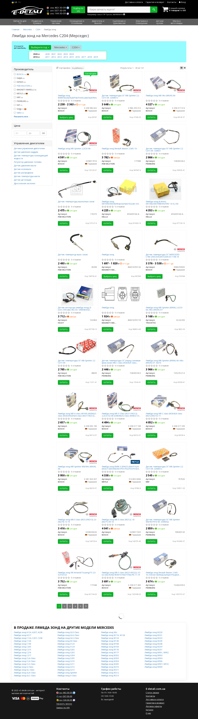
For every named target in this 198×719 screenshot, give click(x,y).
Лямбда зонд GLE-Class (68, 632)
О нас (148, 713)
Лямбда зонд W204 (110, 661)
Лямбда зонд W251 (153, 649)
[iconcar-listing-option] (184, 67)
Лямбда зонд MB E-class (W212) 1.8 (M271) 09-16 (118, 521)
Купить (108, 117)
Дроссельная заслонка (24, 183)
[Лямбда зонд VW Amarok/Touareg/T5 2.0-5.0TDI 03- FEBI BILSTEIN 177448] (77, 560)
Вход (182, 2)
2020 (47, 54)
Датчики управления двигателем (29, 148)
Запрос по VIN (63, 707)
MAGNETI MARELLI (25, 89)
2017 (83, 57)
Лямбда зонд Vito (109, 632)
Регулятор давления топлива (27, 162)
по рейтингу (77, 68)
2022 (59, 54)
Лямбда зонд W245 (153, 641)
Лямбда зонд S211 (66, 664)
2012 (53, 57)
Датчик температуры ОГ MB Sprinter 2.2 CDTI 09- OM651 (164, 149)
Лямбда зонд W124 (110, 638)
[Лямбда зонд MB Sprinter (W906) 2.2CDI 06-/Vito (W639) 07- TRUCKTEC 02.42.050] (165, 295)
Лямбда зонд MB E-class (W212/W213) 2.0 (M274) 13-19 (77, 521)
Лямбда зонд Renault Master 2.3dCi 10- (119, 148)
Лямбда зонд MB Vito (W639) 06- (161, 95)
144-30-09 (56, 13)
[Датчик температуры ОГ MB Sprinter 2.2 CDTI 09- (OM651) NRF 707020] (165, 454)
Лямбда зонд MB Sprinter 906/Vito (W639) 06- (77, 468)
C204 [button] (75, 47)
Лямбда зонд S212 (66, 667)
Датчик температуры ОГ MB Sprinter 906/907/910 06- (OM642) (163, 521)
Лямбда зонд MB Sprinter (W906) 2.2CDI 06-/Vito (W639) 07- (164, 308)
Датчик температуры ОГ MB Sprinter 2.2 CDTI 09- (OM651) (120, 96)
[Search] (153, 9)
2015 (71, 57)
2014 (65, 57)
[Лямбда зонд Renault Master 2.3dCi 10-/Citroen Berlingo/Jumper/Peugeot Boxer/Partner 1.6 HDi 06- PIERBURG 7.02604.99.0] (165, 560)
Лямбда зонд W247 (153, 646)
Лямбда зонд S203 (66, 652)
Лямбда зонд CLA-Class (24, 658)
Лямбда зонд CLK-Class (24, 661)
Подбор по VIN (78, 9)
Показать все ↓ (21, 116)
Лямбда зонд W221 (153, 635)
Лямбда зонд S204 (66, 655)
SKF (18, 105)
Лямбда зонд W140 (110, 641)
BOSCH (23, 74)
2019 (96, 57)
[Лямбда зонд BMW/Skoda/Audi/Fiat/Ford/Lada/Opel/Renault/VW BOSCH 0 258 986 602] (77, 83)
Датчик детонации (22, 180)
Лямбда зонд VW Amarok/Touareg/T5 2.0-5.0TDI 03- (77, 574)
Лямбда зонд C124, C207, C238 (28, 638)
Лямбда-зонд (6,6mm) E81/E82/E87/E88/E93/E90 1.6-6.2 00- (162, 202)
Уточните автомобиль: (20, 47)
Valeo (20, 112)
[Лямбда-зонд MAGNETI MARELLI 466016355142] (121, 242)
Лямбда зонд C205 (22, 646)
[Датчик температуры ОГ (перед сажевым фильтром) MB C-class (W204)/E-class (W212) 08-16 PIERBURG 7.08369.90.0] (121, 348)
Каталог (149, 709)
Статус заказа (152, 692)
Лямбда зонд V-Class (67, 675)
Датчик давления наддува (26, 152)
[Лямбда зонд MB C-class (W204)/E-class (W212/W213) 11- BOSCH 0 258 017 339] (165, 401)
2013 (59, 57)
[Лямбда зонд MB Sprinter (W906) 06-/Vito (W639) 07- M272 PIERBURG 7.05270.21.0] (165, 348)
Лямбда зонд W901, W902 (157, 652)
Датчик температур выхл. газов (73, 254)
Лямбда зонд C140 (22, 644)
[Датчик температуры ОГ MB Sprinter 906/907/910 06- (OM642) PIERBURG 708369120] (165, 507)
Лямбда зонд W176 (110, 649)
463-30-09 (56, 7)
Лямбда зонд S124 (66, 646)
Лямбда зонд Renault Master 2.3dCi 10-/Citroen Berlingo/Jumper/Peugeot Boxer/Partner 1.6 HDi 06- (162, 574)
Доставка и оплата (134, 2)
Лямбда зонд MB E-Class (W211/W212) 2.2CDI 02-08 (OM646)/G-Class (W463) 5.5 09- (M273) (120, 415)
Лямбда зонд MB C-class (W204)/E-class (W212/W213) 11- (164, 415)
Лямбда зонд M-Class (67, 641)
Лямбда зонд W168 (110, 644)
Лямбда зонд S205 (66, 658)
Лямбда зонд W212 (110, 672)
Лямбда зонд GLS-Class (68, 638)
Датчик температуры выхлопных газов (76, 201)
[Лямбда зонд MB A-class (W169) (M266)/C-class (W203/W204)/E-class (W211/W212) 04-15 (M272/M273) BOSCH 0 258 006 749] (77, 401)
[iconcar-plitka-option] (181, 67)
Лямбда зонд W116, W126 (113, 635)
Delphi (19, 78)
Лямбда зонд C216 (22, 652)
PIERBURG (21, 101)
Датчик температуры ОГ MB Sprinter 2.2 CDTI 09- (76, 362)
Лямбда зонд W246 (153, 644)
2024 (71, 54)
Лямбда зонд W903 (153, 655)
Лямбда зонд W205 (110, 664)
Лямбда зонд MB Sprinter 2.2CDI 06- (74, 148)
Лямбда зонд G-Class (23, 667)
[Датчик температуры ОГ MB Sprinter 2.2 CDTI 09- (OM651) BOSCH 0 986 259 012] (121, 83)
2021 (53, 54)
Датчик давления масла (25, 165)
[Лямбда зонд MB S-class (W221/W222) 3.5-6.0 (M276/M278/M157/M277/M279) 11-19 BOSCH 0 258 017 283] (121, 560)
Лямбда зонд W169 (110, 646)
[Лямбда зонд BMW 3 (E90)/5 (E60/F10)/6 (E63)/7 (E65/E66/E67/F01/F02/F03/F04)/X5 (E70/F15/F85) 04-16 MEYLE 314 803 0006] (121, 454)
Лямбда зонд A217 (22, 635)
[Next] (85, 606)
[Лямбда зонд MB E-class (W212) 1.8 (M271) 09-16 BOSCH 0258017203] (121, 507)
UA (14, 2)
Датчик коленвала (22, 169)
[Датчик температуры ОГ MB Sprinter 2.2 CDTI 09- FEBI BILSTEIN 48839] (77, 346)
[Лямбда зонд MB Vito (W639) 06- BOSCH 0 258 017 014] (165, 83)
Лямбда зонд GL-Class (24, 669)
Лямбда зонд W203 (110, 658)
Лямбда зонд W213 (110, 675)
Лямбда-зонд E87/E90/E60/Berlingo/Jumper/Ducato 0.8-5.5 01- (120, 202)
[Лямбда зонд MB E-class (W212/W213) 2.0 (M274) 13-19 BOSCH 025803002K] (77, 507)
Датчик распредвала (23, 172)
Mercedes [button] (60, 47)
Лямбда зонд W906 (153, 661)
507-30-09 (56, 10)
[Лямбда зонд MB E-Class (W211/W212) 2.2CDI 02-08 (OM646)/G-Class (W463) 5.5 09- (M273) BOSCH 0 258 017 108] (121, 401)
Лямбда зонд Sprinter (67, 672)
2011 (47, 57)
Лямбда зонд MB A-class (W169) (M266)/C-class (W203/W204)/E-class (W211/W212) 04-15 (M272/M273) (77, 415)
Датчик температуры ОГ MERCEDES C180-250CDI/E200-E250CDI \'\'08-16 (162, 255)
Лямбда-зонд (108, 254)
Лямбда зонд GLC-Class (25, 675)
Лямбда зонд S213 (66, 669)
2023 (65, 54)
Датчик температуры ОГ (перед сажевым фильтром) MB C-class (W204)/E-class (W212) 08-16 (121, 362)
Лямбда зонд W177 (110, 652)
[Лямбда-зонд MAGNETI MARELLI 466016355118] (121, 293)
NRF (18, 97)
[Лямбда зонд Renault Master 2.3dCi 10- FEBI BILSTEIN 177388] (121, 136)
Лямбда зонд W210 (110, 667)
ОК (43, 133)
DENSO (20, 82)
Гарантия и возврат (155, 2)
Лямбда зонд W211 (110, 669)
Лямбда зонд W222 (153, 638)
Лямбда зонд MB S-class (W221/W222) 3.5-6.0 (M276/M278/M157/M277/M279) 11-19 (121, 574)
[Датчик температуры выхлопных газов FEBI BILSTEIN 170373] (77, 189)
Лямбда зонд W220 (153, 632)
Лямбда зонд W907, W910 (157, 664)
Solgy (20, 109)
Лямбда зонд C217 (22, 655)
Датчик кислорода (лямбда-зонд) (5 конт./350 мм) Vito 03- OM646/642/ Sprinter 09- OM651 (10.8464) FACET (74, 308)
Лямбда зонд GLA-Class (25, 672)
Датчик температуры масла (27, 176)
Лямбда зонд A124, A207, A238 (28, 632)
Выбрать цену (66, 117)
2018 (89, 57)
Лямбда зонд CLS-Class (24, 664)
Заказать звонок (64, 704)
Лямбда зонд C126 (22, 641)
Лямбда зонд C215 (22, 649)
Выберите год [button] (40, 47)
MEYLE (21, 93)
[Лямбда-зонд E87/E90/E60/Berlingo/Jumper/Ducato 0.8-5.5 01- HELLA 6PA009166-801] (121, 189)
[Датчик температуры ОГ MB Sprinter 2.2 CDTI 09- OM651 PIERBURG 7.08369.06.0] (165, 136)
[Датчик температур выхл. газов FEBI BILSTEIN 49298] (77, 242)
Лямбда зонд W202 (110, 655)
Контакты (171, 2)
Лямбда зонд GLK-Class (68, 635)
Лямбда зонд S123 (66, 644)
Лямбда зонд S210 (66, 661)
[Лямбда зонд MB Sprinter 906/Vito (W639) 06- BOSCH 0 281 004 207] (77, 454)
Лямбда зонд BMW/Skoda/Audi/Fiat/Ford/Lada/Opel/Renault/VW (77, 96)
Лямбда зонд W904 (153, 658)
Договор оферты (154, 706)
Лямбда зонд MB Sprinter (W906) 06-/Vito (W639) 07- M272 (164, 362)
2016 (77, 57)
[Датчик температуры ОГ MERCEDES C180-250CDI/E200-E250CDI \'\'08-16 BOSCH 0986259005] (165, 242)
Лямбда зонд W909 (153, 667)
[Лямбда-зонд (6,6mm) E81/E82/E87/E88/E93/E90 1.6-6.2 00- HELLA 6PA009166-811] (165, 189)
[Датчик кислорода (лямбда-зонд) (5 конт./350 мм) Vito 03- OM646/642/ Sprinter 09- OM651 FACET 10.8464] (77, 295)
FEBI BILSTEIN (24, 85)
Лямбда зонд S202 (66, 649)
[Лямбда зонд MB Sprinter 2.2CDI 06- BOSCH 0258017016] (77, 136)
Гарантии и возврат (155, 703)
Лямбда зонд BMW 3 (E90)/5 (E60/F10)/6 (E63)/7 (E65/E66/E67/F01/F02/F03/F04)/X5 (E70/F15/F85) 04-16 (121, 468)
